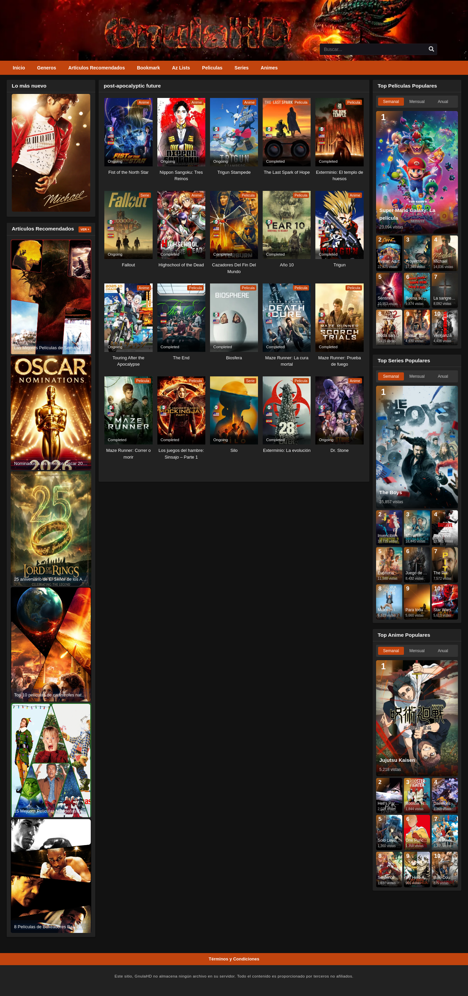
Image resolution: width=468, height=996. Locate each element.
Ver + (85, 229)
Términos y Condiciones (234, 958)
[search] (431, 49)
